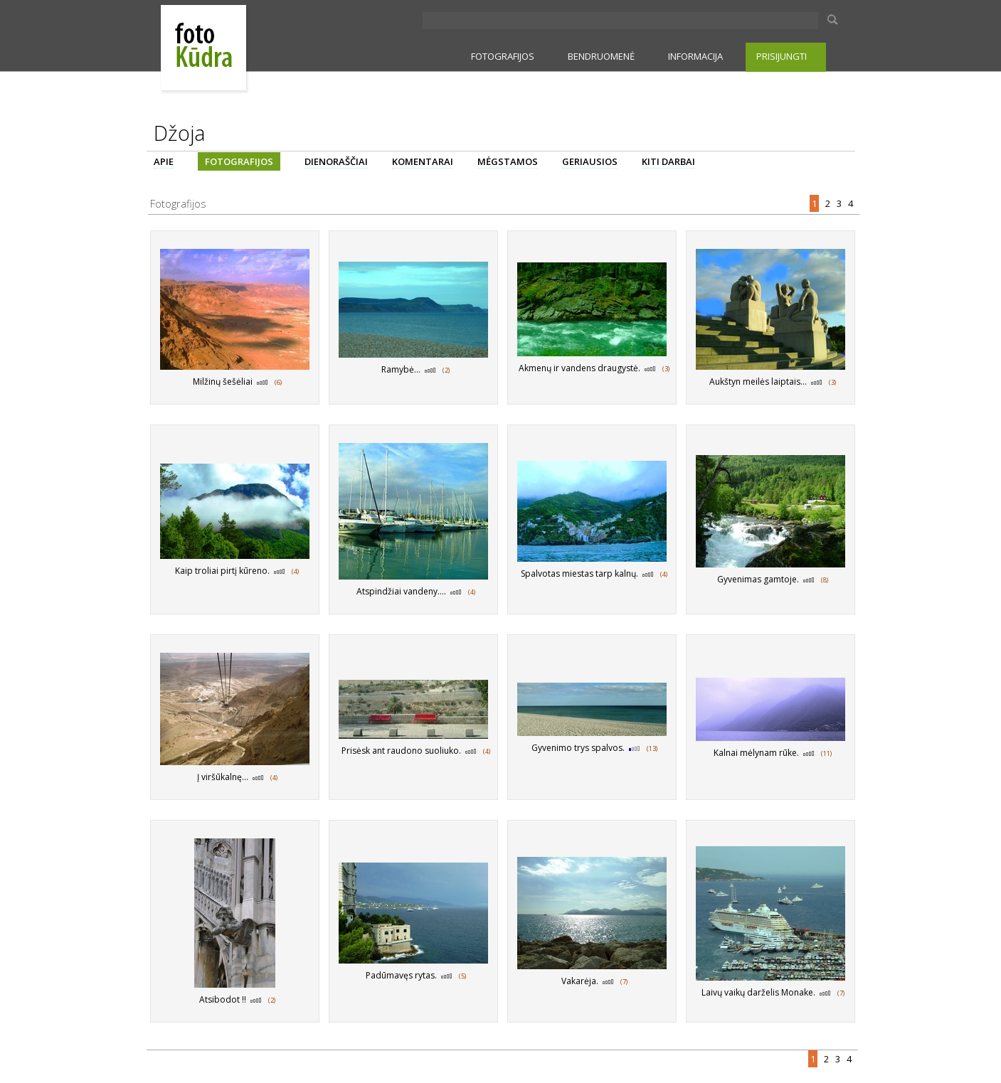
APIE (164, 161)
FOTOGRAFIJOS (502, 56)
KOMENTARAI (422, 161)
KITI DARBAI (668, 161)
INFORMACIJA (695, 56)
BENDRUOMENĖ (601, 56)
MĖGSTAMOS (507, 161)
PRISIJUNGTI (781, 56)
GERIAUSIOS (590, 161)
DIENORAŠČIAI (336, 161)
